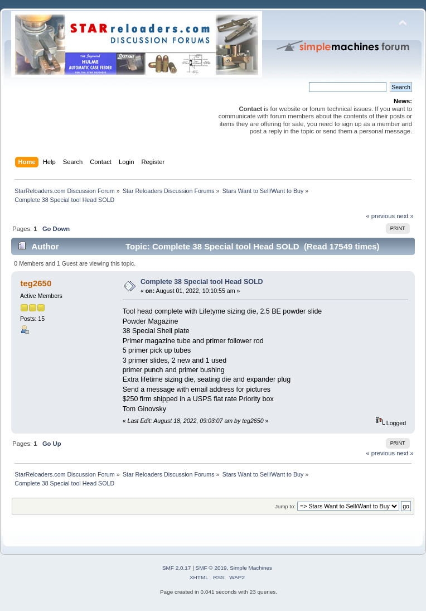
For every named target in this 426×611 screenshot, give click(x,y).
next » (405, 216)
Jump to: (285, 506)
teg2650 (35, 283)
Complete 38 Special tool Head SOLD (202, 282)
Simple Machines (251, 568)
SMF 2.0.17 (176, 568)
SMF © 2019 (211, 568)
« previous (380, 216)
